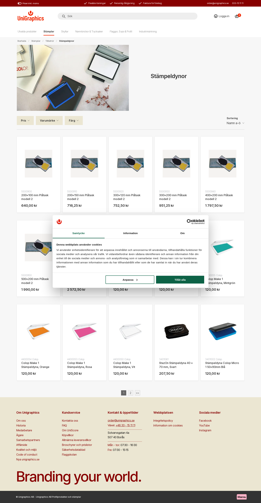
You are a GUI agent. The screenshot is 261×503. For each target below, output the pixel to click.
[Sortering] (235, 123)
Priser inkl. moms (28, 3)
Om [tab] (182, 233)
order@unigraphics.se (218, 3)
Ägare (20, 435)
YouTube (204, 425)
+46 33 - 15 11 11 (125, 425)
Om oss (21, 420)
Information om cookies (168, 425)
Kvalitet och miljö (26, 449)
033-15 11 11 (238, 3)
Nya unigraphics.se (27, 459)
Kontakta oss (70, 420)
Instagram (205, 430)
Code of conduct (26, 454)
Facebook (205, 420)
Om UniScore (70, 430)
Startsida (21, 41)
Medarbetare (24, 430)
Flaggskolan (69, 454)
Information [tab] (130, 233)
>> (137, 393)
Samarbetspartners (28, 440)
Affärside (21, 445)
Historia (21, 425)
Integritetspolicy (163, 420)
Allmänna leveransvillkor (76, 440)
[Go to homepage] (31, 16)
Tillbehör (50, 41)
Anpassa (130, 279)
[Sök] (64, 16)
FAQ (64, 425)
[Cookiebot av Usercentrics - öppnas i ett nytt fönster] (189, 221)
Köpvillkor (68, 435)
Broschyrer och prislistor (77, 445)
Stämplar (35, 41)
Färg (72, 120)
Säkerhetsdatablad (73, 449)
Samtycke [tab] (78, 233)
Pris (23, 120)
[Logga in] (221, 16)
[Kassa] (238, 16)
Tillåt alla (180, 279)
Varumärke (47, 120)
